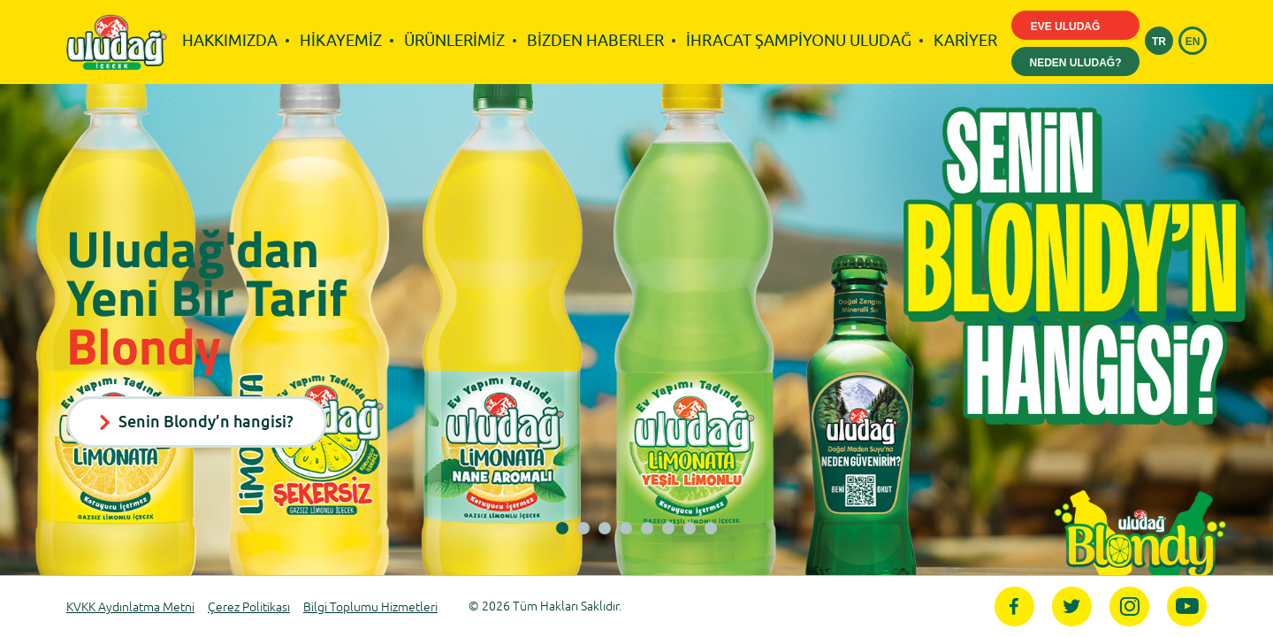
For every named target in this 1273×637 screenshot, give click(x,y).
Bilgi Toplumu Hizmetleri (370, 607)
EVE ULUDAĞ (1076, 27)
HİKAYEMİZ (341, 40)
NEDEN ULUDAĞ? (1076, 63)
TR (1159, 41)
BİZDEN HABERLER (595, 40)
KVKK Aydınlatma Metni (130, 607)
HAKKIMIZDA (230, 40)
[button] (562, 528)
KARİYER (965, 40)
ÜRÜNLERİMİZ (454, 40)
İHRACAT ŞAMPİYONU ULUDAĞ (798, 40)
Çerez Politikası (249, 607)
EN (1193, 41)
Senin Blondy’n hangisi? (196, 421)
